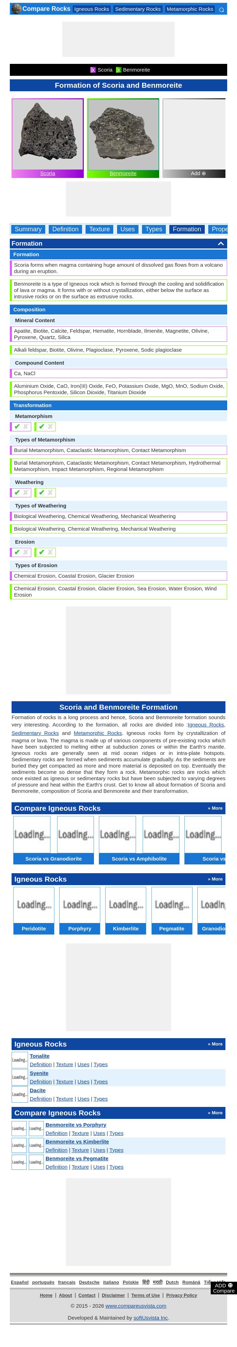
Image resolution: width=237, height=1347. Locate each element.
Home (46, 1295)
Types (153, 229)
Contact (87, 1295)
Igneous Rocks (91, 9)
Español (20, 1282)
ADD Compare (224, 1288)
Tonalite (39, 1056)
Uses (128, 229)
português (43, 1282)
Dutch (172, 1282)
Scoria (47, 173)
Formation (187, 229)
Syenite (39, 1073)
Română (191, 1282)
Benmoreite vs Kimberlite (77, 1141)
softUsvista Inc (151, 1318)
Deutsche (89, 1282)
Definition (65, 229)
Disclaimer (113, 1295)
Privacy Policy (181, 1295)
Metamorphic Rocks (190, 9)
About (65, 1295)
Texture (99, 229)
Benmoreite (123, 173)
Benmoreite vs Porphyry (76, 1125)
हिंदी (145, 1282)
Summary (28, 229)
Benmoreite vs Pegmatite (77, 1158)
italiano (111, 1282)
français (66, 1282)
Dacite (38, 1090)
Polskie (131, 1282)
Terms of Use (145, 1295)
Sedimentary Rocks (138, 9)
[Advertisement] (118, 39)
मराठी (157, 1282)
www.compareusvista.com (136, 1306)
